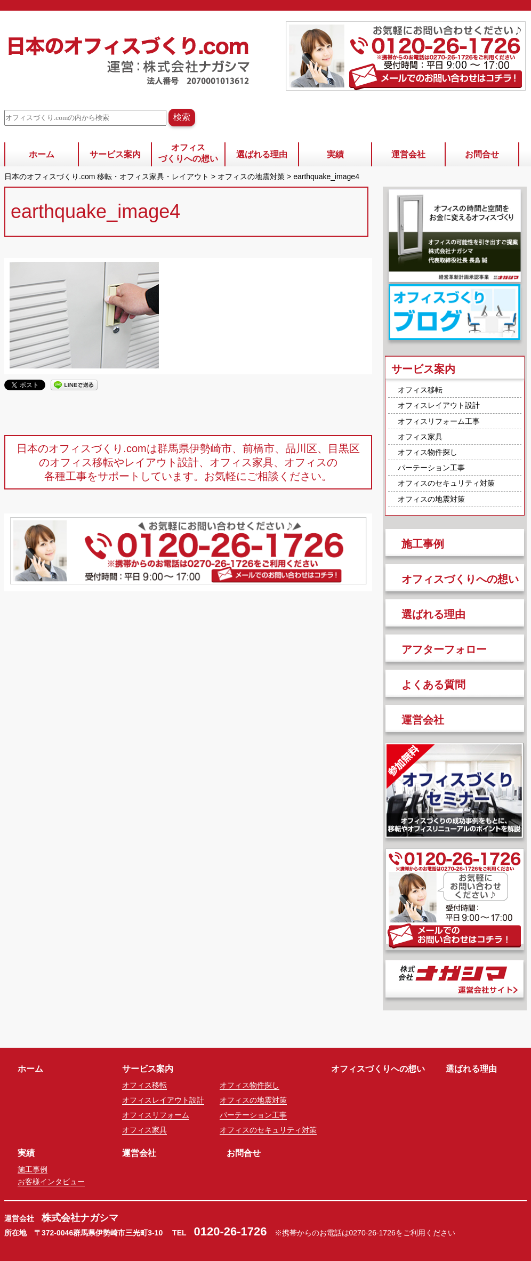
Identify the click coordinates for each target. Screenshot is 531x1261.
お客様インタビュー (51, 1181)
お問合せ (482, 154)
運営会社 (408, 154)
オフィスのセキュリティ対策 (446, 483)
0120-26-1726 (230, 1231)
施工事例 (422, 544)
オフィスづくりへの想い (188, 153)
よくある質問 (433, 684)
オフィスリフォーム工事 (439, 421)
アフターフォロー (444, 649)
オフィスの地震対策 (431, 499)
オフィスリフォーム (155, 1115)
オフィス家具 (420, 436)
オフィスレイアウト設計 (439, 405)
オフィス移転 (420, 389)
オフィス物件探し (427, 452)
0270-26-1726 (372, 1232)
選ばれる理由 (261, 154)
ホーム (41, 154)
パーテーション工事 (431, 467)
